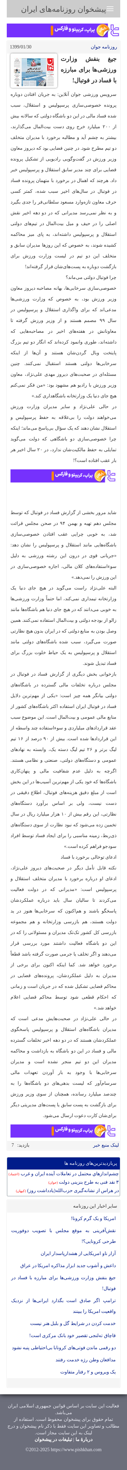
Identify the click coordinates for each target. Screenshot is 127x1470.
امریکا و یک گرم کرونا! (93, 1218)
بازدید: (23, 1145)
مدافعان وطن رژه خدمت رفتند (86, 1359)
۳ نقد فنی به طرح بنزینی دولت (83, 1182)
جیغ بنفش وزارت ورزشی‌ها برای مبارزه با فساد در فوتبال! (63, 1283)
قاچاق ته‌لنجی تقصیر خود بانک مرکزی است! (72, 1335)
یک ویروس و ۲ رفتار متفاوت (88, 1371)
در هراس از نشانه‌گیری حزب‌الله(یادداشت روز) (67, 1190)
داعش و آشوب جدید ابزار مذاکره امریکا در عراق (68, 1265)
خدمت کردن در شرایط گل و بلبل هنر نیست (73, 1323)
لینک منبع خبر (106, 1145)
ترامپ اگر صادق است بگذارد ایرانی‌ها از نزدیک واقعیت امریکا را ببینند (63, 1306)
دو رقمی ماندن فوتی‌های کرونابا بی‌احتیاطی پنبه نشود (64, 1347)
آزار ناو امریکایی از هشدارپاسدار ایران (78, 1253)
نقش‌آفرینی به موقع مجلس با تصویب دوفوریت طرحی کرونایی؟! (63, 1236)
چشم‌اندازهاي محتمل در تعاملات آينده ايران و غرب (63, 1173)
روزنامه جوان (104, 46)
